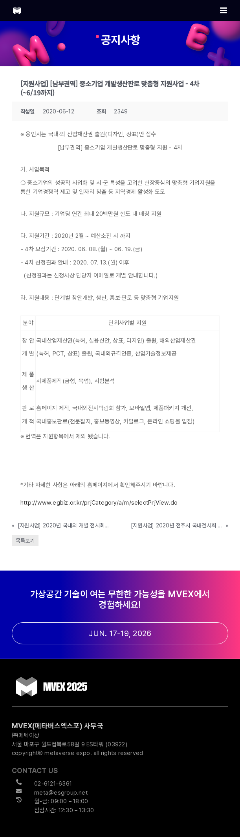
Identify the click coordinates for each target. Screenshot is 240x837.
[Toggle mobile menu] (224, 10)
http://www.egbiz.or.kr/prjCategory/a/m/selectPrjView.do (99, 502)
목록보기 (25, 541)
